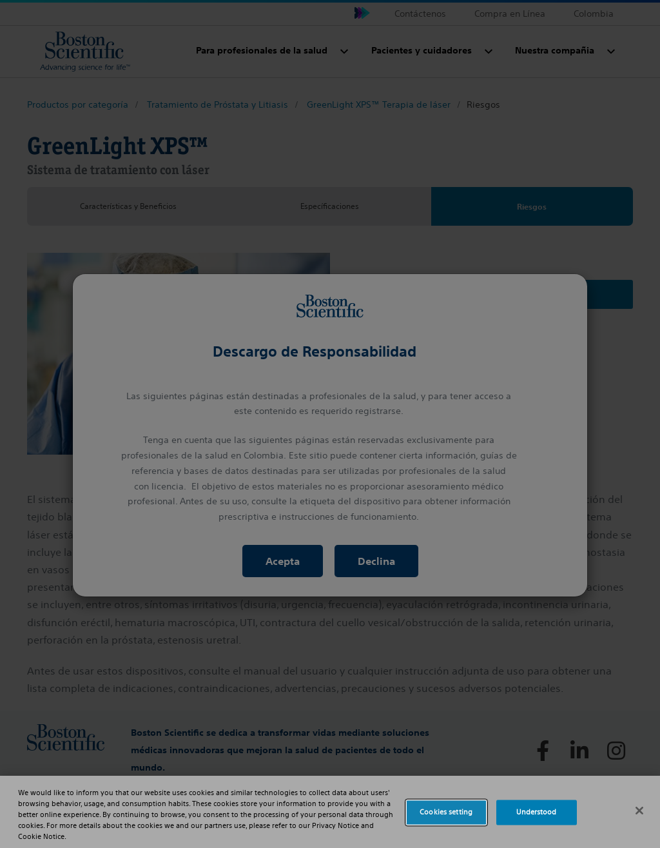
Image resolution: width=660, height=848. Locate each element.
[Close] (639, 810)
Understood (536, 812)
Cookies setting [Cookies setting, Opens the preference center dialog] (446, 812)
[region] (330, 812)
